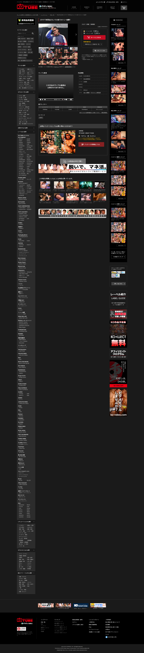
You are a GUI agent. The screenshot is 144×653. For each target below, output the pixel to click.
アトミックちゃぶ (23, 474)
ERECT (20, 379)
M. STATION (22, 173)
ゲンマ (20, 399)
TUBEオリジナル (22, 57)
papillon (21, 373)
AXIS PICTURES (22, 353)
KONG (19, 406)
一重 (20, 587)
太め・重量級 (22, 103)
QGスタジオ (21, 495)
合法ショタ (22, 151)
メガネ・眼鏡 (22, 568)
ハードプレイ (30, 71)
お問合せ (107, 629)
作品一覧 (52, 15)
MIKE (28, 510)
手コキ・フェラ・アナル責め (25, 76)
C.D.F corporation (22, 211)
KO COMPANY (22, 137)
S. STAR (29, 147)
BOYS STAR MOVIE (23, 361)
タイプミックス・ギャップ (25, 118)
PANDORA (21, 146)
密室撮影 (21, 540)
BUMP (28, 139)
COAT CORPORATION (24, 206)
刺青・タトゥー (22, 591)
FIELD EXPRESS (22, 388)
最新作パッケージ (45, 627)
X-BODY (21, 149)
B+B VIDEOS (21, 365)
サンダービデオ (23, 476)
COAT (28, 207)
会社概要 (107, 624)
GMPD (19, 46)
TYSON (29, 165)
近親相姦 (29, 540)
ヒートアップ (22, 254)
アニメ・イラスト (23, 120)
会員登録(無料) (68, 66)
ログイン (125, 2)
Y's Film (20, 487)
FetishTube (21, 446)
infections (29, 163)
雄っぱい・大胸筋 (22, 41)
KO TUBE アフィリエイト (111, 632)
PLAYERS (20, 422)
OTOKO (29, 171)
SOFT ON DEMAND (23, 434)
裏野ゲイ (20, 292)
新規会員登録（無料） (113, 2)
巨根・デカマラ (21, 38)
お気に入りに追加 (101, 50)
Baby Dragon (22, 327)
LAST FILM (22, 351)
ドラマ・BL (21, 545)
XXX (28, 154)
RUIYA (20, 511)
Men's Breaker (22, 258)
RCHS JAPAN (21, 430)
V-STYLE (29, 186)
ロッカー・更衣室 (23, 538)
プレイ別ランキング (59, 630)
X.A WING (21, 220)
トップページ (74, 7)
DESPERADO (21, 370)
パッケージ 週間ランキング (60, 627)
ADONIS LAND (23, 213)
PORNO (21, 246)
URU (28, 506)
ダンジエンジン (22, 499)
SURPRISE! (22, 159)
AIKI (20, 508)
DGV (19, 503)
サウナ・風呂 (22, 531)
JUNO (28, 158)
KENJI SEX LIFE (22, 316)
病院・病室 (29, 529)
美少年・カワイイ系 (23, 110)
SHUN (28, 508)
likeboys (20, 414)
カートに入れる (96, 37)
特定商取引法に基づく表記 (112, 627)
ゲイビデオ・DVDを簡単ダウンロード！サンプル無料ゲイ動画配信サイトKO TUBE (36, 1)
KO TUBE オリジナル (23, 135)
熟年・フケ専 (30, 80)
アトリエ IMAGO (23, 250)
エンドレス (29, 190)
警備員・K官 (22, 561)
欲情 (28, 275)
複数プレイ (29, 69)
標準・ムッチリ (22, 105)
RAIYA (20, 510)
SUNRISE (21, 195)
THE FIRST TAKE (23, 273)
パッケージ (43, 625)
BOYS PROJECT (23, 183)
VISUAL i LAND (23, 217)
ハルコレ (20, 283)
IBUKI (28, 511)
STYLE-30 (20, 451)
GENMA (20, 398)
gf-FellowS (21, 218)
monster (29, 192)
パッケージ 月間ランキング (60, 629)
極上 (28, 173)
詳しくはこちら (118, 283)
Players (21, 424)
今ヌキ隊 (21, 179)
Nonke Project (22, 262)
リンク (107, 634)
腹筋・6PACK (21, 44)
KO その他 (21, 171)
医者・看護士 (30, 559)
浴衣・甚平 (29, 557)
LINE (28, 144)
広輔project (21, 300)
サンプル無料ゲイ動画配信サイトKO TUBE (27, 15)
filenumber (21, 343)
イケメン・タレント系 (24, 108)
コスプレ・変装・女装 (24, 82)
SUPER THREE (22, 438)
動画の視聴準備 (93, 624)
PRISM (21, 428)
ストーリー (21, 74)
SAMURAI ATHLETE (24, 325)
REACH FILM (21, 266)
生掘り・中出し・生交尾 (24, 78)
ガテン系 (30, 52)
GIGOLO (21, 166)
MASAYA (21, 515)
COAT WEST (22, 207)
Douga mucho (22, 375)
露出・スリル (30, 72)
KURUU (21, 144)
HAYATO (21, 517)
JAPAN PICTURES (23, 402)
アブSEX (29, 188)
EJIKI (20, 411)
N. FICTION (30, 161)
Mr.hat (19, 479)
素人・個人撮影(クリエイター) (25, 60)
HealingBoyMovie (22, 235)
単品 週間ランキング (59, 623)
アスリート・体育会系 (24, 107)
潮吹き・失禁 (30, 38)
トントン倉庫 (21, 312)
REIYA (28, 505)
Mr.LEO (29, 480)
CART (124, 7)
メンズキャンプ (22, 345)
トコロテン (30, 41)
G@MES (20, 392)
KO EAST (20, 181)
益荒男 (28, 185)
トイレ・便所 (30, 531)
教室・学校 (21, 529)
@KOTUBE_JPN (112, 637)
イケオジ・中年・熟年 (24, 114)
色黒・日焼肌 (22, 586)
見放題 (42, 631)
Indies (28, 166)
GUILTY (29, 244)
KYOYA (21, 506)
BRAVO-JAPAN (22, 197)
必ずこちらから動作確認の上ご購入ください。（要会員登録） (94, 112)
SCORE (21, 168)
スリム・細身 (22, 95)
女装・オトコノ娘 (23, 121)
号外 (28, 168)
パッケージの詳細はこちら (92, 144)
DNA (19, 410)
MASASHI (21, 505)
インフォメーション (94, 629)
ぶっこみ (21, 188)
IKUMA (28, 517)
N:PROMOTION (22, 329)
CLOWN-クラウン (22, 442)
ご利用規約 (108, 619)
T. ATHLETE (22, 170)
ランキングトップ (58, 621)
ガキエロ (21, 156)
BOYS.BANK (21, 202)
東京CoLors (21, 463)
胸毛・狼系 (21, 584)
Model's (29, 159)
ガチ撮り (21, 154)
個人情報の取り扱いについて (112, 622)
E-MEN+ (20, 222)
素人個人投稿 (21, 455)
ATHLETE (29, 272)
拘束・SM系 (22, 71)
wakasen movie (22, 279)
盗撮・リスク (22, 72)
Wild (28, 395)
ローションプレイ (23, 536)
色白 (28, 586)
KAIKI (20, 513)
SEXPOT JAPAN (23, 322)
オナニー (29, 74)
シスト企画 (21, 467)
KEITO (28, 515)
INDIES (21, 142)
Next (76, 34)
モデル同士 (21, 527)
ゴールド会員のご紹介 (77, 624)
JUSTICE (20, 243)
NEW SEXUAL (22, 436)
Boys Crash (22, 192)
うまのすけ (22, 185)
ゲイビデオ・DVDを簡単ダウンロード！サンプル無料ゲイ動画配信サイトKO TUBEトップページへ (27, 6)
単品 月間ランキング (59, 625)
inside (28, 240)
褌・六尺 (21, 566)
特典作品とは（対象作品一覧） (92, 44)
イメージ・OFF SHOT (24, 84)
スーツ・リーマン (22, 49)
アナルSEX (21, 69)
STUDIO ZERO (22, 177)
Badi (19, 357)
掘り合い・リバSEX (23, 544)
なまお (19, 308)
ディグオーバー (22, 304)
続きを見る (121, 62)
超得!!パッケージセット (24, 491)
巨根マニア (22, 275)
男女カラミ (21, 80)
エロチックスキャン (24, 252)
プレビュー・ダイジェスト (25, 85)
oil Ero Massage (23, 277)
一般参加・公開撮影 (22, 55)
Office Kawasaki (22, 483)
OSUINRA (20, 418)
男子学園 (29, 156)
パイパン (28, 44)
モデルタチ (29, 527)
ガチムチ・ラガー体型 (24, 101)
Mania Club (22, 161)
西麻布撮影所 (21, 338)
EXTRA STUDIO (22, 384)
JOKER (29, 142)
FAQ (90, 627)
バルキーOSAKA (23, 341)
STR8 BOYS (21, 270)
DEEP (20, 140)
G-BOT (20, 231)
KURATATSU (22, 209)
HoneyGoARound (23, 323)
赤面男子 (20, 226)
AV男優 (29, 568)
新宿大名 (20, 459)
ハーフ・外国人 (22, 116)
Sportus (21, 165)
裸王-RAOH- (30, 149)
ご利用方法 (91, 622)
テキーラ (21, 473)
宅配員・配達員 (22, 555)
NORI (28, 513)
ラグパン (29, 565)
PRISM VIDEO (21, 426)
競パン (29, 49)
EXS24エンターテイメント (25, 320)
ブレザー (29, 563)
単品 (42, 624)
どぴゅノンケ (22, 152)
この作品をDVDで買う (75, 161)
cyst (20, 469)
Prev (40, 34)
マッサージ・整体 (22, 52)
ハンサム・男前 (22, 589)
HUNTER (21, 163)
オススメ (43, 629)
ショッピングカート (94, 619)
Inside (19, 239)
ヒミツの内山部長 (23, 289)
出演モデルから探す (23, 128)
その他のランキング (118, 256)
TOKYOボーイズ (23, 193)
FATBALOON (22, 385)
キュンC (29, 179)
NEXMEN (20, 333)
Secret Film (30, 146)
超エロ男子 (22, 190)
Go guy (21, 158)
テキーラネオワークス (23, 471)
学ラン (20, 563)
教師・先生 (21, 559)
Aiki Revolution (22, 349)
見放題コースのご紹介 (94, 632)
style (28, 393)
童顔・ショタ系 (22, 112)
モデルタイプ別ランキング (60, 632)
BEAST (21, 139)
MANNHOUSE (21, 249)
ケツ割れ (29, 566)
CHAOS (21, 186)
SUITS (20, 147)
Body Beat (21, 240)
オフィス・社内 (22, 532)
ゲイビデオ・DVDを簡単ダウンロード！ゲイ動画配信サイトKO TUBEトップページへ (25, 620)
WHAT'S (21, 395)
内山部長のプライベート (24, 288)
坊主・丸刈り (30, 584)
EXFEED (29, 209)
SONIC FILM (30, 170)
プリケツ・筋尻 (26, 46)
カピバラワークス (22, 296)
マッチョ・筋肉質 (23, 99)
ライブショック (23, 255)
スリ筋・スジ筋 (22, 97)
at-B (28, 218)
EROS (28, 140)
